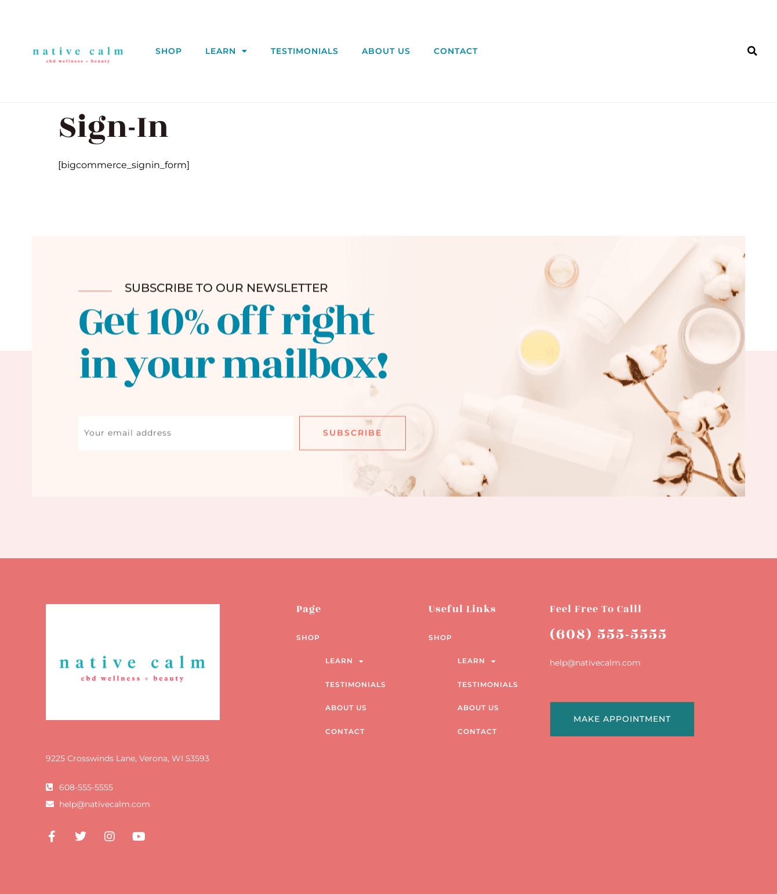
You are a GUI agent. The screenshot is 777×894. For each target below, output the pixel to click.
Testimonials (305, 51)
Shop (168, 51)
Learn (226, 51)
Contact (456, 51)
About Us (386, 51)
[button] (752, 51)
